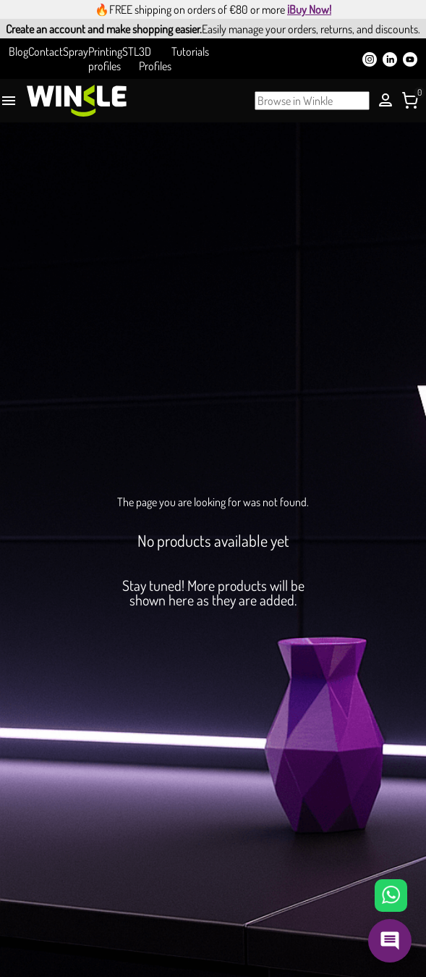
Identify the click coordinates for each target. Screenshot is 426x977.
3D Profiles (155, 58)
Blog (18, 51)
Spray (75, 51)
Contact (45, 51)
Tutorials (190, 51)
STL (130, 51)
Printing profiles (105, 58)
